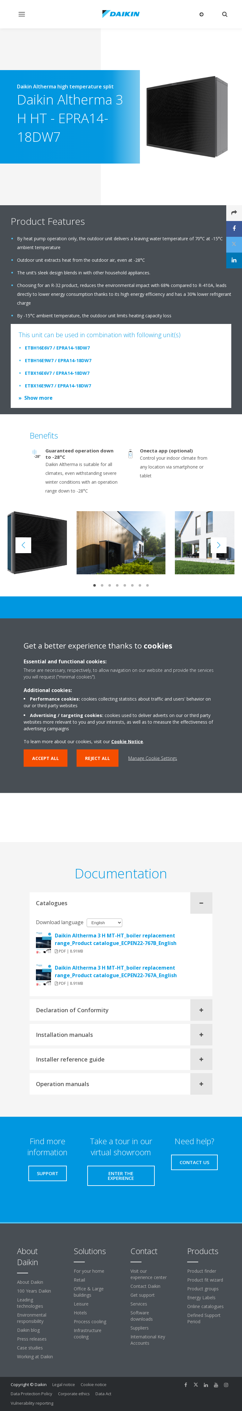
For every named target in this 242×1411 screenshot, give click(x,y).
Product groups (203, 1289)
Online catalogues (205, 1306)
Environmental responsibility (31, 1318)
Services (138, 1304)
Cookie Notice (127, 741)
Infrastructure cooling (87, 1333)
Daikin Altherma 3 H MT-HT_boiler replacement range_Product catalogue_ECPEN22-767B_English (115, 939)
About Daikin (30, 1282)
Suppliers (139, 1328)
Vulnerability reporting (32, 1403)
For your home (89, 1271)
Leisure (81, 1304)
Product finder (201, 1271)
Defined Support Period (204, 1318)
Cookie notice (94, 1384)
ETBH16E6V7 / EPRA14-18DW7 (57, 348)
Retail (79, 1280)
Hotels (80, 1313)
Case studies (30, 1348)
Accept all (45, 758)
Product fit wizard (205, 1280)
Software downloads (141, 1316)
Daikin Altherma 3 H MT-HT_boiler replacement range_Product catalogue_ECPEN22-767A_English (116, 971)
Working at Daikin (35, 1357)
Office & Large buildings (89, 1292)
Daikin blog (28, 1330)
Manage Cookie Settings (152, 758)
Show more (38, 397)
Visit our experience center (148, 1274)
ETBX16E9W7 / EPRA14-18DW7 (58, 386)
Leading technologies (30, 1303)
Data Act (103, 1393)
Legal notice (63, 1384)
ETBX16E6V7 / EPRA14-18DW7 (57, 373)
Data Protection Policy (31, 1393)
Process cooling (90, 1321)
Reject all (97, 758)
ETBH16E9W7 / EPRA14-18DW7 (58, 360)
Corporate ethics (74, 1393)
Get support (142, 1295)
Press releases (32, 1339)
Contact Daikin (145, 1286)
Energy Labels (201, 1297)
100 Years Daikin (34, 1291)
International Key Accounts (147, 1340)
